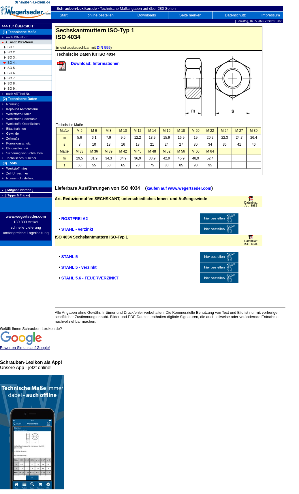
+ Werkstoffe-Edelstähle (19, 119)
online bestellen (101, 15)
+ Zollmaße (10, 138)
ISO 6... (12, 73)
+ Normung (10, 104)
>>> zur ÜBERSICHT (18, 26)
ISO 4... (12, 62)
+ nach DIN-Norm (15, 37)
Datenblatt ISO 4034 (250, 242)
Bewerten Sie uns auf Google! (25, 347)
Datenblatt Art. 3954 (250, 204)
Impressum (270, 15)
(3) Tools (9, 163)
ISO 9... (12, 88)
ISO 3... (12, 57)
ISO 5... (12, 68)
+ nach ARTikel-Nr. (16, 93)
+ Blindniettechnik (15, 148)
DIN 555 (104, 47)
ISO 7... (12, 78)
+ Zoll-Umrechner (15, 173)
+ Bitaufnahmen (14, 128)
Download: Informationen (95, 63)
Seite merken (190, 15)
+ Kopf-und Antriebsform (20, 109)
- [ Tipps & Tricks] (16, 195)
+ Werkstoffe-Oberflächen (21, 123)
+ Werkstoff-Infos (14, 168)
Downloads (147, 15)
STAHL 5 (69, 256)
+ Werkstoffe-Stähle (16, 114)
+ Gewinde (10, 133)
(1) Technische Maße (19, 32)
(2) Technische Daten (19, 99)
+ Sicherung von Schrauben (22, 153)
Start (63, 15)
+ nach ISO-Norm (19, 42)
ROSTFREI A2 (74, 218)
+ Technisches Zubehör (19, 158)
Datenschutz (235, 15)
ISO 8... (12, 83)
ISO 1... (12, 47)
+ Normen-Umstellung (18, 178)
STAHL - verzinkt (77, 229)
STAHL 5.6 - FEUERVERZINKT (89, 278)
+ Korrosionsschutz (16, 143)
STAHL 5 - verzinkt (78, 267)
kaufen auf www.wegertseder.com (179, 188)
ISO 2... (12, 52)
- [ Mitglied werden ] (17, 190)
